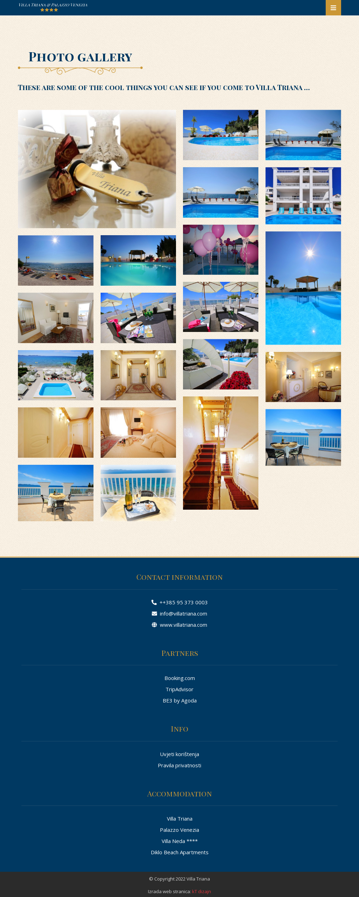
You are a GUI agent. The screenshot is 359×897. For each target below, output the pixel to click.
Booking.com (179, 677)
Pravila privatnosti (179, 765)
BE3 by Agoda (180, 700)
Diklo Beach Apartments (180, 852)
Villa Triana (179, 818)
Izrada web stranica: (169, 891)
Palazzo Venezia (179, 829)
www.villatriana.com (179, 624)
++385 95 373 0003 (179, 602)
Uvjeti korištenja (179, 753)
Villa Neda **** (180, 840)
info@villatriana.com (179, 613)
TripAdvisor (179, 689)
